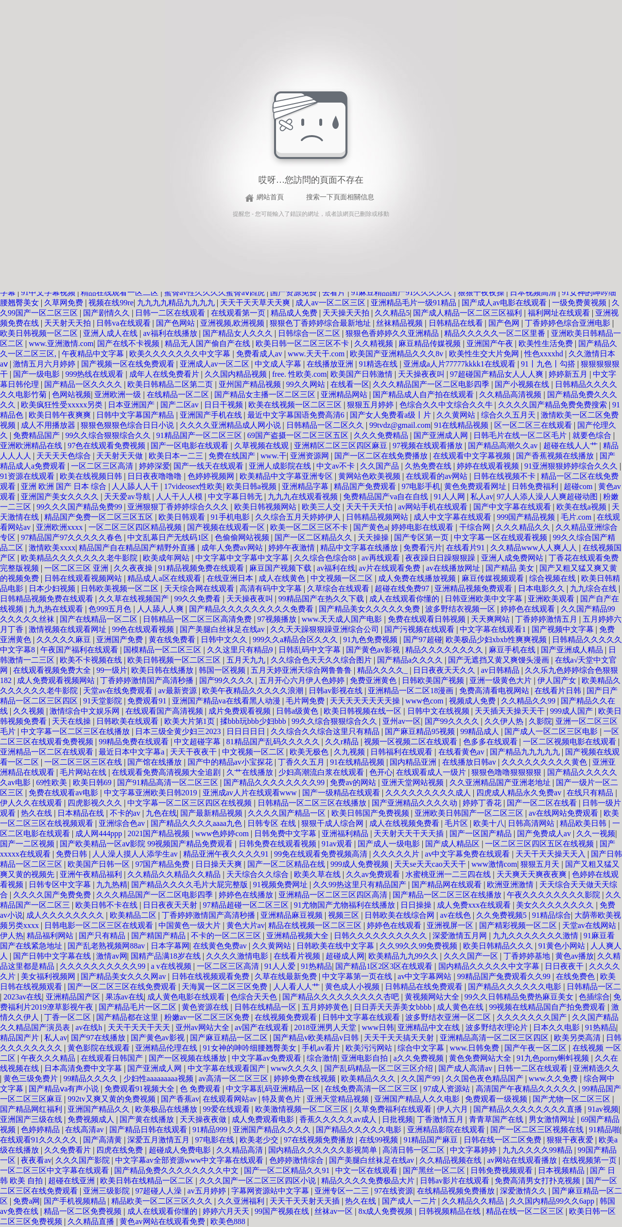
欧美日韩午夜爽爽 (61, 415)
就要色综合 (592, 435)
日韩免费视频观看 (502, 1170)
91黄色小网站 (562, 946)
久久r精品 (343, 741)
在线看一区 (349, 384)
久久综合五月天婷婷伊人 (299, 517)
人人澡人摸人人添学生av (135, 854)
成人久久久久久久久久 (66, 915)
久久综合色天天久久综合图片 (322, 660)
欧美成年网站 (167, 558)
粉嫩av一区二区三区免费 (207, 1017)
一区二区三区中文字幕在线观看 (55, 1170)
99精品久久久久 (91, 1078)
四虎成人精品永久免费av (519, 793)
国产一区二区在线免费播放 (382, 456)
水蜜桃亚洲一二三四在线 (449, 874)
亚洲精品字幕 (306, 486)
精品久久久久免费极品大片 (368, 1180)
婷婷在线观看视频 (489, 466)
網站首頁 (270, 197)
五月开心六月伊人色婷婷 (302, 680)
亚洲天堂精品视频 (339, 1099)
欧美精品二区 (134, 915)
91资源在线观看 (28, 476)
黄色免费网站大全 (481, 1058)
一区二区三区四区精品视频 (136, 527)
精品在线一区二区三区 (526, 1211)
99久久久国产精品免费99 (80, 507)
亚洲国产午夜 (490, 343)
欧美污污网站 (370, 1048)
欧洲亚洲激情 (511, 884)
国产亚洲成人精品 (573, 650)
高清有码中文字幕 (272, 588)
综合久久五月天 (509, 415)
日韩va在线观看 (124, 323)
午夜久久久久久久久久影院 (554, 895)
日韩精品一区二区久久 (326, 425)
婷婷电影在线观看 (423, 527)
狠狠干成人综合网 (333, 823)
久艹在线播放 (250, 772)
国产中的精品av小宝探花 (231, 762)
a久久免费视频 (420, 1058)
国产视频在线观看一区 (227, 527)
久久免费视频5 (502, 915)
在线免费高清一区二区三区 (372, 1089)
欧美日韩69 (93, 782)
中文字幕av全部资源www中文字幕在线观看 (190, 1160)
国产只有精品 (103, 935)
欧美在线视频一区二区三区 (296, 405)
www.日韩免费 (475, 1048)
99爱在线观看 (227, 1109)
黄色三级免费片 (31, 1078)
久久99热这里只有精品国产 (360, 884)
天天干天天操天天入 (551, 854)
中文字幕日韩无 (236, 496)
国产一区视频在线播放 (188, 1058)
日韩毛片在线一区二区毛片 (521, 435)
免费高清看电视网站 (495, 690)
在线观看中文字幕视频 (473, 456)
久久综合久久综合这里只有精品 (326, 731)
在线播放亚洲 (331, 364)
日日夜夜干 (565, 966)
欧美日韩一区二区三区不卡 (303, 343)
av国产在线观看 (263, 1027)
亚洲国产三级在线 (32, 1119)
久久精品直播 (92, 1221)
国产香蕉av (180, 1099)
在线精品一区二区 (179, 394)
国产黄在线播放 (148, 1119)
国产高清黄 (103, 1140)
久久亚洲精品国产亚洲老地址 (501, 782)
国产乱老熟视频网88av (107, 946)
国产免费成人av (545, 833)
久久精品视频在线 (451, 1160)
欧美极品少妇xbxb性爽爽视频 (497, 639)
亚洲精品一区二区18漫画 (411, 690)
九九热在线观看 (57, 609)
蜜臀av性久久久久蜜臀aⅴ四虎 (215, 292)
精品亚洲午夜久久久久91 (227, 854)
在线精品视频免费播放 (457, 1191)
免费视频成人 (92, 1119)
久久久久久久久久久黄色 (545, 762)
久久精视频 (374, 343)
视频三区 (344, 915)
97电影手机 (420, 486)
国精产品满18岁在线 (167, 956)
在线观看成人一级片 (432, 772)
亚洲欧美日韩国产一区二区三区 (470, 813)
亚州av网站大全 (203, 1027)
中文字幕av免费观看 (267, 1058)
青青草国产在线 (497, 1119)
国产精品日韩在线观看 (149, 1129)
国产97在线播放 (99, 1038)
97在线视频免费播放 (320, 1140)
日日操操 (416, 905)
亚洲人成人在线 (111, 333)
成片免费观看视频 (240, 711)
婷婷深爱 (154, 466)
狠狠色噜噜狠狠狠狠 (507, 772)
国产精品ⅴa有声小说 (65, 1089)
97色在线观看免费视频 (107, 445)
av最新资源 (178, 690)
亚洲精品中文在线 (429, 1027)
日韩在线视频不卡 (505, 476)
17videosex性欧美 (193, 486)
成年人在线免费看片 (165, 374)
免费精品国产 (37, 435)
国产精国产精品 (159, 935)
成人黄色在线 (461, 1007)
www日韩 (378, 1027)
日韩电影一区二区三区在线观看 (99, 925)
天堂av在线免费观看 (119, 690)
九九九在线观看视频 (304, 496)
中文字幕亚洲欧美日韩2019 (151, 793)
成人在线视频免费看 (405, 823)
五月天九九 (246, 660)
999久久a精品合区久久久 (296, 639)
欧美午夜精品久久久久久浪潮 (253, 690)
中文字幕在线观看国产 (227, 1068)
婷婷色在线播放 (247, 895)
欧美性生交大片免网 (485, 354)
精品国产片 (20, 1038)
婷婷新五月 (569, 374)
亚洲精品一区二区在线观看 (47, 752)
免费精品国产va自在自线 (386, 496)
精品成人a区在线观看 (165, 578)
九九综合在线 (594, 588)
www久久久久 (296, 1068)
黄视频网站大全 (433, 997)
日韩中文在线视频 (439, 711)
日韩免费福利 (536, 486)
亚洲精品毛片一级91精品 (414, 302)
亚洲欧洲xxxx (60, 527)
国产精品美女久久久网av (124, 976)
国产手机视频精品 (76, 1201)
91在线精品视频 (462, 425)
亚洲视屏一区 (451, 925)
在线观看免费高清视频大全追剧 (167, 772)
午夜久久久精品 (49, 1058)
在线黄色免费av (221, 946)
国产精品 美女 (510, 568)
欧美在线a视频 (582, 507)
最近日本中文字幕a (132, 752)
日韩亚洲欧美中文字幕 (484, 599)
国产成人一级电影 (390, 844)
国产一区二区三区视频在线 (538, 1129)
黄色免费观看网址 (476, 486)
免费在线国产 (232, 456)
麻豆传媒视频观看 (494, 578)
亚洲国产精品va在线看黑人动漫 (227, 701)
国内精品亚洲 (414, 762)
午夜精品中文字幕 (94, 354)
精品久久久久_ (383, 670)
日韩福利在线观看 (402, 752)
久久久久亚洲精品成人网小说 (231, 425)
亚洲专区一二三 (342, 1191)
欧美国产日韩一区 (100, 864)
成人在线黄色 (283, 578)
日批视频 (397, 1119)
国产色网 (504, 323)
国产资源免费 (294, 292)
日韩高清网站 (532, 823)
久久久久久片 (397, 854)
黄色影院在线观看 (100, 1048)
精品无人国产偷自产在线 (208, 343)
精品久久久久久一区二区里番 (495, 333)
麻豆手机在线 (513, 650)
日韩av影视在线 (336, 690)
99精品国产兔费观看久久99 (505, 976)
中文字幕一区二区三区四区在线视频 (190, 803)
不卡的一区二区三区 (227, 935)
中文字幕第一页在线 (358, 976)
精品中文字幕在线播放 (360, 547)
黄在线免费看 (173, 639)
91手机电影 (231, 517)
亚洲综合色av (123, 823)
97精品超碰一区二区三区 (247, 905)
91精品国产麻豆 (431, 1140)
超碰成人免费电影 (181, 1150)
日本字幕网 (170, 946)
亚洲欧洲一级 (118, 394)
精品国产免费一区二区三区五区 (99, 517)
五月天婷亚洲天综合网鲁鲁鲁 (302, 670)
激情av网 (111, 956)
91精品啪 (604, 1129)
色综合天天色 (254, 997)
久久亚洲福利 (242, 1201)
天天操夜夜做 (204, 1119)
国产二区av (180, 405)
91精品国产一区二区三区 (200, 435)
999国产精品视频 (527, 517)
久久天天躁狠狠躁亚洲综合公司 (325, 629)
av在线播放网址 (454, 568)
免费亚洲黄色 (374, 680)
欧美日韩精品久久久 (499, 946)
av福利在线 (336, 568)
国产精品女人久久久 (239, 333)
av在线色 (456, 915)
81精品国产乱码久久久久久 (274, 741)
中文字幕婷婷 (474, 1150)
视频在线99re (110, 302)
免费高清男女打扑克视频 (538, 1180)
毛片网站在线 (84, 772)
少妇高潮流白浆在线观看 (322, 772)
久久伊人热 (504, 721)
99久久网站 (306, 384)
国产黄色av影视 (374, 650)
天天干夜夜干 (194, 752)
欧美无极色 (310, 752)
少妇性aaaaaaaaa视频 (159, 1078)
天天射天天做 (120, 456)
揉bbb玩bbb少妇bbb (254, 721)
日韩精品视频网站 (378, 517)
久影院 (540, 721)
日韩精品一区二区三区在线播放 (313, 803)
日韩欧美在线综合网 (400, 915)
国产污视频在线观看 (420, 629)
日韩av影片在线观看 (455, 1180)
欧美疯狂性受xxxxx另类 (62, 405)
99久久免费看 (198, 599)
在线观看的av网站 (437, 476)
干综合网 (475, 527)
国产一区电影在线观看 (190, 445)
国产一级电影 (37, 374)
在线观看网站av (231, 1099)
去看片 (334, 292)
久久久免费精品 (382, 435)
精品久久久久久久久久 (445, 650)
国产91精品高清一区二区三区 (168, 782)
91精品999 (210, 1129)
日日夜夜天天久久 (445, 670)
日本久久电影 (557, 1027)
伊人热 (11, 935)
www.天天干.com (317, 354)
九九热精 (111, 884)
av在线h (89, 1027)
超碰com (579, 486)
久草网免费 (64, 302)
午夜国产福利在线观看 (80, 650)
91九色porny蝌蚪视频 (554, 1058)
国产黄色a (370, 527)
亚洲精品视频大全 (298, 935)
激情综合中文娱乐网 (85, 711)
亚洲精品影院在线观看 (447, 1129)
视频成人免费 (473, 701)
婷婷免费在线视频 (306, 1078)
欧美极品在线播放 (167, 1109)
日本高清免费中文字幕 (84, 1068)
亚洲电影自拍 (365, 1058)
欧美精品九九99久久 (404, 956)
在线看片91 (466, 547)
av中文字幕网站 (425, 976)
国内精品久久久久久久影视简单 (323, 1150)
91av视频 (603, 1109)
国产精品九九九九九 (526, 752)
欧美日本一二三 (177, 456)
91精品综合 (551, 915)
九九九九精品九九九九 (177, 302)
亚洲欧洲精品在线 (32, 445)
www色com (425, 701)
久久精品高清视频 (511, 394)
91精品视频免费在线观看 (202, 568)
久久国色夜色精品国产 (485, 1078)
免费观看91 (147, 701)
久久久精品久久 (524, 527)
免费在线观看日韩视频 (427, 619)
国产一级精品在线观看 (342, 793)
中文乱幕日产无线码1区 (169, 537)
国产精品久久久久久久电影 (515, 986)
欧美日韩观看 (182, 517)
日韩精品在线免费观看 (425, 986)
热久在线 (37, 813)
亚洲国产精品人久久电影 (418, 1099)
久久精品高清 (240, 1150)
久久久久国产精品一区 (288, 813)
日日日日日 (246, 731)
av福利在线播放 (171, 333)
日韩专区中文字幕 (61, 884)
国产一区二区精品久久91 (287, 1170)
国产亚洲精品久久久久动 (415, 803)
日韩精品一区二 (594, 986)
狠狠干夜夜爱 (571, 1140)
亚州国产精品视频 (251, 384)
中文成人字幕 (279, 364)
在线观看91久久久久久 (40, 1140)
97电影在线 (215, 1140)
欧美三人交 (322, 507)
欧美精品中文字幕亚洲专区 (287, 476)
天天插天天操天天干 (511, 711)
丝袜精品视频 (400, 323)
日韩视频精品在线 (450, 1211)
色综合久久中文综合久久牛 (447, 405)
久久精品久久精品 (474, 1201)
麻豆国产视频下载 (281, 568)
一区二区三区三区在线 (84, 762)
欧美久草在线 (318, 874)
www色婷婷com (223, 833)
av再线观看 (382, 558)
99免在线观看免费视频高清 (321, 854)
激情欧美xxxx (52, 547)
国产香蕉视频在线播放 (556, 456)
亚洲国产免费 (120, 639)
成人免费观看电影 (264, 1119)
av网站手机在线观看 (433, 507)
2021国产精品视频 (159, 833)
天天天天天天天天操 (366, 701)
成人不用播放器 (49, 425)
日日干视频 (224, 405)
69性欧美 (52, 782)
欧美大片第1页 (190, 721)
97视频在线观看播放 (429, 445)
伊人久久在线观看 (32, 803)
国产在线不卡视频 (129, 343)
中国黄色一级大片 (190, 925)
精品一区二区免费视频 (83, 1211)
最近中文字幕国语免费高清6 (296, 415)
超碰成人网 (345, 956)
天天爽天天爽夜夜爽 (533, 874)
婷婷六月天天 (227, 1211)
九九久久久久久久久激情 (536, 935)
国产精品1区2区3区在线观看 (384, 966)
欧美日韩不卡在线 (107, 905)
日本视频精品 (562, 1170)
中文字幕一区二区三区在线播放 (76, 731)
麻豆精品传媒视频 (430, 343)
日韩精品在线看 (457, 323)
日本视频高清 (534, 292)
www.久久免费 (554, 1078)
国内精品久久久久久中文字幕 (489, 966)
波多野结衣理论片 (498, 1027)
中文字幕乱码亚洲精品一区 (273, 1089)
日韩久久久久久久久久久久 (381, 935)
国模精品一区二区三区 (163, 650)
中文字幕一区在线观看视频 (501, 537)
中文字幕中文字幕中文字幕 (243, 558)
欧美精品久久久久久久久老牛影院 (80, 558)
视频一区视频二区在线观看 (411, 741)
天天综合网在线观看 (200, 588)
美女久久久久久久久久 (556, 905)
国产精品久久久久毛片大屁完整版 (190, 884)
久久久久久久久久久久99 (103, 966)
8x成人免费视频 (386, 1211)
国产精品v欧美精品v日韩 (317, 1038)
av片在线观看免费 (390, 568)
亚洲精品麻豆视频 (292, 915)
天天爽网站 (491, 619)
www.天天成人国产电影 (343, 619)
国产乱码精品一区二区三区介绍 (379, 1068)
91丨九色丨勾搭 (549, 364)
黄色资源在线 (206, 1007)
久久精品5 (392, 313)
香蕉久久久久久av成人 (339, 1119)
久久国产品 (380, 466)
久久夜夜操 (134, 568)
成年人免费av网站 (233, 547)
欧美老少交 (260, 1140)
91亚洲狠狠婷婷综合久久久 (572, 466)
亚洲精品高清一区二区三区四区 (495, 1038)
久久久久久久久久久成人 (429, 793)
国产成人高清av (466, 1068)
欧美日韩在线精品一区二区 (147, 1180)
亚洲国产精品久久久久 (272, 1129)
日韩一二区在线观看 (171, 313)
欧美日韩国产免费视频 (371, 813)
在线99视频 (379, 1140)
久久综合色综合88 (326, 558)
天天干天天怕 (370, 507)
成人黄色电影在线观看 (187, 997)
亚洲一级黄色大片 (501, 680)
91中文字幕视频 (49, 292)
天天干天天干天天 (140, 1027)
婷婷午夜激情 (292, 547)
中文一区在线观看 (367, 1170)
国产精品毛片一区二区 (138, 1007)
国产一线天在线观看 (209, 466)
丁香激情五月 (441, 1119)
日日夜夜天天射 (171, 905)
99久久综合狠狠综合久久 (109, 435)
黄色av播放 (574, 956)
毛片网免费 (306, 701)
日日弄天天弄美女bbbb (393, 1007)
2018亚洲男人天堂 (326, 1027)
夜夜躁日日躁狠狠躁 (441, 558)
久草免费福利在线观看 (393, 1109)
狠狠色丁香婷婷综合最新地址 (321, 323)
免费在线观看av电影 (64, 793)
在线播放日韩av (470, 762)
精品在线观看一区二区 (120, 292)
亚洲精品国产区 (74, 997)
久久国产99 (421, 1078)
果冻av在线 (124, 997)
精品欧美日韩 (584, 823)
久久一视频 (595, 833)
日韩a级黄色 (298, 711)
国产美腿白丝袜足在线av (223, 629)
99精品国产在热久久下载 (322, 599)
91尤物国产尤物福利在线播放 (345, 905)
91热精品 (316, 966)
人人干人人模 (180, 496)
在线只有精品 (591, 793)
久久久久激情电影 (238, 956)
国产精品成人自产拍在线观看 (424, 394)
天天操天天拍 (347, 313)
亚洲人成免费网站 (513, 558)
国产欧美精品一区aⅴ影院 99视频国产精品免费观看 (147, 844)
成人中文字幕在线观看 (453, 517)
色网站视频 (71, 394)
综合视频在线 (553, 578)
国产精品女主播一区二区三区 (265, 394)
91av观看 (338, 844)
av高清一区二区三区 (234, 1078)
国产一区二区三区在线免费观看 (123, 986)
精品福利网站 (51, 935)
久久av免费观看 (374, 874)
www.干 (273, 456)
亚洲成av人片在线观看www (251, 793)
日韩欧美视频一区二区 (120, 588)
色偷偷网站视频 (243, 537)
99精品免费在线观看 (135, 741)
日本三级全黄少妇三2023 (179, 731)
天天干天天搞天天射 (400, 1038)
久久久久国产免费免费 (53, 895)
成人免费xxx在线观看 (475, 905)
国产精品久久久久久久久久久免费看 (252, 609)
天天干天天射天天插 (306, 1201)
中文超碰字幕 (198, 741)
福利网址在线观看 (560, 313)
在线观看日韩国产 (113, 1058)
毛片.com (577, 517)
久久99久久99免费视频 (419, 946)
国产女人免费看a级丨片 (391, 415)
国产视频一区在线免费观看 (128, 364)
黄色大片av (245, 925)
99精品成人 (480, 731)
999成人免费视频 (360, 864)
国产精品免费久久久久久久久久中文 (177, 1170)
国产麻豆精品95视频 (421, 731)
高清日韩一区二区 (414, 1150)
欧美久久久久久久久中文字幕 (180, 354)
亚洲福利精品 (346, 833)
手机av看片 (322, 1048)
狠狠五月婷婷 (371, 405)
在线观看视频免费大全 (53, 670)
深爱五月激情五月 (159, 1140)
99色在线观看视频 (144, 629)
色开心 (381, 772)
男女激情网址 (553, 1119)
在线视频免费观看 (287, 1017)
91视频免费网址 (281, 884)
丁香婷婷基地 (527, 956)
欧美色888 (228, 1221)
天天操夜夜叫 (422, 374)
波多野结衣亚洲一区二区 (449, 1017)
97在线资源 (393, 1191)
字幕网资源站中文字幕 (271, 1191)
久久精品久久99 (529, 701)
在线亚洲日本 (231, 578)
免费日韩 (72, 854)
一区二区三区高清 (103, 466)
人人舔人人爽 (161, 609)
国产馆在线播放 (155, 762)
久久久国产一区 (472, 956)
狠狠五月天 (540, 864)
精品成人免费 (295, 313)
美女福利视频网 (49, 976)
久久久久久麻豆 (64, 639)
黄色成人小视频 (353, 986)
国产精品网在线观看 (448, 884)
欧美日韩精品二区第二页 (171, 384)
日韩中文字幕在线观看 (362, 1017)
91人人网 (450, 496)
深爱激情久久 (524, 1191)
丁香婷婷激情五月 (547, 619)
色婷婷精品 (41, 1129)
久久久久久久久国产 (533, 1017)
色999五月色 (110, 609)
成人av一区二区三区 (331, 302)
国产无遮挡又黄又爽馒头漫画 (499, 660)
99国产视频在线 (283, 1211)
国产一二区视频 (28, 844)
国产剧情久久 (107, 313)
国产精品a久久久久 (411, 660)
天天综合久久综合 (258, 874)
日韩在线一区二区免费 (503, 1140)
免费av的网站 (354, 782)
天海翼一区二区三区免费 (225, 986)
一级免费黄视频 (580, 302)
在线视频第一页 (590, 1160)
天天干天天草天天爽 (256, 302)
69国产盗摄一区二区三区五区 (298, 435)
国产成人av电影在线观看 (505, 302)
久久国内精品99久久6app (552, 1201)
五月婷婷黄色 (326, 1007)
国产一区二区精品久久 (314, 537)
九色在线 (161, 813)
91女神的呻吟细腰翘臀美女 (250, 1048)
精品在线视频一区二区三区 (315, 925)
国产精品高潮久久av (503, 445)
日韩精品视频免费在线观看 (47, 599)
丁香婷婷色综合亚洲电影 (568, 323)
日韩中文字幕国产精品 (136, 415)
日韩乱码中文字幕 (310, 650)
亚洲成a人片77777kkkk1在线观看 (460, 364)
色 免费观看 (201, 1089)
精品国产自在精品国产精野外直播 (138, 547)
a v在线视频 (172, 966)
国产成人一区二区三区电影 (552, 731)
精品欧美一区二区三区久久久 (162, 1201)
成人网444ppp (99, 833)
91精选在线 (379, 364)
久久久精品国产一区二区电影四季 (432, 384)
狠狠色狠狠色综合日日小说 (128, 425)
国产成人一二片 (410, 1201)
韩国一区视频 (223, 670)
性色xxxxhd (544, 354)
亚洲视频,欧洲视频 (233, 323)
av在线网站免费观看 (564, 813)
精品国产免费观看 (366, 486)
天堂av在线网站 (590, 925)
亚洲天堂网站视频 (413, 782)
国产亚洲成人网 (442, 435)
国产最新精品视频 (212, 813)
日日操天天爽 (219, 864)
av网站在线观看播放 (522, 1160)
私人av (481, 496)
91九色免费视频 (371, 639)
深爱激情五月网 (460, 935)
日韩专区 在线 (272, 823)
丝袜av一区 (334, 1211)
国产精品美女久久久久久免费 (370, 609)
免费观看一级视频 (497, 1099)
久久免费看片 (68, 1150)
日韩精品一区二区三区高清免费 (198, 619)
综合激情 (322, 1058)
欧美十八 (488, 823)
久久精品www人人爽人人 (534, 547)
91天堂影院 (103, 701)
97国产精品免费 (163, 864)
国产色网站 (176, 323)
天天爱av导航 (128, 496)
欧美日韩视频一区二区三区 (175, 660)
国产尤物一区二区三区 (572, 1099)
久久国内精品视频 (237, 374)
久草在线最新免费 (287, 976)
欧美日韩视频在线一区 (363, 711)
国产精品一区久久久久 (84, 384)
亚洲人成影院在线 (281, 466)
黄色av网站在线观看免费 (163, 1221)
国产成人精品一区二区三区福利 (468, 313)
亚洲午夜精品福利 (92, 874)
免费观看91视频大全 (140, 1089)
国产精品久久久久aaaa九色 (197, 823)
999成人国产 (572, 711)
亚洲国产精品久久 (100, 1109)
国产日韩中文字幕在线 (53, 956)
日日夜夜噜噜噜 (155, 476)
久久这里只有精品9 (241, 650)
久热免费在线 (429, 466)
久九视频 (350, 752)
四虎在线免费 (120, 1150)
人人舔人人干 (136, 486)
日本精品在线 (81, 813)
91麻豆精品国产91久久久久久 (402, 292)
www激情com (494, 864)
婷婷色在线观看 (529, 609)
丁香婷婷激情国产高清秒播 (147, 680)
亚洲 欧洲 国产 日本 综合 (64, 486)
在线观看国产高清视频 (165, 711)
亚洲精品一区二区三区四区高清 (333, 895)
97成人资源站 (447, 1089)
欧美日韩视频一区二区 (40, 333)
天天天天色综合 (64, 456)
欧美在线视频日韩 (92, 476)
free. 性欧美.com (299, 374)
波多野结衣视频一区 (461, 609)
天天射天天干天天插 (410, 833)
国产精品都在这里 (128, 1017)
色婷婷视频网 (212, 476)
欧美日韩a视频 (252, 486)
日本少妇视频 (53, 588)
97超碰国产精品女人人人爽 (497, 374)
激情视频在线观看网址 (68, 629)
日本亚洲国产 (132, 405)
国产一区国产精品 (481, 833)
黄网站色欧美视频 (370, 476)
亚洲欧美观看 (552, 599)
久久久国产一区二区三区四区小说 (258, 1180)
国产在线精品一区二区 (99, 619)
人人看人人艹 (297, 986)
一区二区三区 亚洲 (77, 568)
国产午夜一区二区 (536, 1048)
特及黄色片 (282, 1099)
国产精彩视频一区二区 (519, 925)
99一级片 (111, 670)
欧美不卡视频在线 (92, 660)
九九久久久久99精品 (538, 1150)
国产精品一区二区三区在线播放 (448, 895)
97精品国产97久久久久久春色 (72, 537)
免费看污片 (422, 547)
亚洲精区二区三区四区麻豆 (341, 445)
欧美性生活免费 (546, 343)
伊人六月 (453, 1109)
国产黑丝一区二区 (435, 1170)
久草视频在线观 (262, 445)
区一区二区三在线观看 (534, 425)
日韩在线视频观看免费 (211, 976)
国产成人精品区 (453, 844)
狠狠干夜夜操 (482, 292)
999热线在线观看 (95, 374)
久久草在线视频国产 (135, 599)
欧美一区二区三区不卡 (310, 527)
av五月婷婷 (208, 1191)
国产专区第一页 (422, 537)
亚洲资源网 (310, 456)
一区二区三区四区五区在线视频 (540, 844)
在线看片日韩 (559, 690)
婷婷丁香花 (483, 803)
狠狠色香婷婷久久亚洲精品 (393, 333)
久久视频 (29, 711)
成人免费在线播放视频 (418, 578)
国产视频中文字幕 (564, 629)
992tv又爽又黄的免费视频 (112, 1099)
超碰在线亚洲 (72, 1180)
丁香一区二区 (68, 1017)
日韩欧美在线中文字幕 (336, 946)
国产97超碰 (422, 639)
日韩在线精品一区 (266, 1007)
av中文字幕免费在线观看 (468, 854)
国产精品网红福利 (32, 1109)
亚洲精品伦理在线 (167, 1048)
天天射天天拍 (68, 323)
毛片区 (457, 823)
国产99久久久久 (227, 680)
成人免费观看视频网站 (57, 680)
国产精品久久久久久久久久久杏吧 (341, 997)
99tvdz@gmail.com (400, 425)
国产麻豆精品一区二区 (230, 1038)
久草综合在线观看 (339, 588)
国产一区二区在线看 (543, 803)
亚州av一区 (401, 721)
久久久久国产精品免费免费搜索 (553, 405)
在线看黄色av (462, 752)
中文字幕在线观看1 (494, 629)
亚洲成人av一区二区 (215, 364)
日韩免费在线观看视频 (278, 844)
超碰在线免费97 (403, 588)
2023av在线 (22, 997)
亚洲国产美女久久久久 (61, 496)
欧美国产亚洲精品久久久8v (397, 354)
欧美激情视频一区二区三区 (302, 1109)
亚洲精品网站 (345, 394)
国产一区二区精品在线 (287, 864)
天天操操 (374, 537)
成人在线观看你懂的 (405, 599)
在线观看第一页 (239, 313)
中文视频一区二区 (343, 578)
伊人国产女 (557, 680)
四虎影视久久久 (96, 803)
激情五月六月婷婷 (45, 364)
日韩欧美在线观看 (128, 721)
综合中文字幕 (421, 1048)
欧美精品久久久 (369, 1078)
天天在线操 (72, 721)
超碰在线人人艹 (571, 445)
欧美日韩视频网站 (266, 507)
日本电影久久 (542, 588)
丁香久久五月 (302, 762)
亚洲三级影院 (107, 1191)
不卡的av (126, 813)
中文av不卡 (336, 466)
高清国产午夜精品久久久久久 (527, 1089)
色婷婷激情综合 (297, 1160)
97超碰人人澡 (159, 1191)
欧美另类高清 (578, 1038)
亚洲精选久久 (596, 1068)
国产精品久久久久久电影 (359, 1129)
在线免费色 (576, 976)
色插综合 (594, 997)
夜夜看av (36, 1160)
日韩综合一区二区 (310, 333)
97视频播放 (278, 619)
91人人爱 (280, 966)
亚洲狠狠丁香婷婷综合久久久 (178, 507)
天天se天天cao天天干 (431, 864)
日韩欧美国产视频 (434, 680)
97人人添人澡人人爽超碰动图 (548, 496)
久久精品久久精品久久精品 (175, 874)
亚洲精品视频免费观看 (474, 588)
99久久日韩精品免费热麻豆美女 (520, 997)
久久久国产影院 (83, 1160)
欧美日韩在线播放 (163, 670)
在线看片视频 (298, 956)
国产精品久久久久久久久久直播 (528, 1109)
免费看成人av (260, 354)
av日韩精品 (501, 670)
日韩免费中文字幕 (286, 833)
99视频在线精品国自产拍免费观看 (548, 1007)
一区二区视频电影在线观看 (570, 741)
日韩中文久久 (225, 639)
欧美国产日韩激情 (362, 374)
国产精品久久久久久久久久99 (275, 782)
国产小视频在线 (523, 384)
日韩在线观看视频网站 (84, 578)
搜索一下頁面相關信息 (340, 197)
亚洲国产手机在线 (212, 415)
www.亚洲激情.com (61, 343)
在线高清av (85, 1129)
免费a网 (26, 1201)
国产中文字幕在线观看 (513, 507)
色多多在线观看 (491, 741)
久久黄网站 (456, 415)
